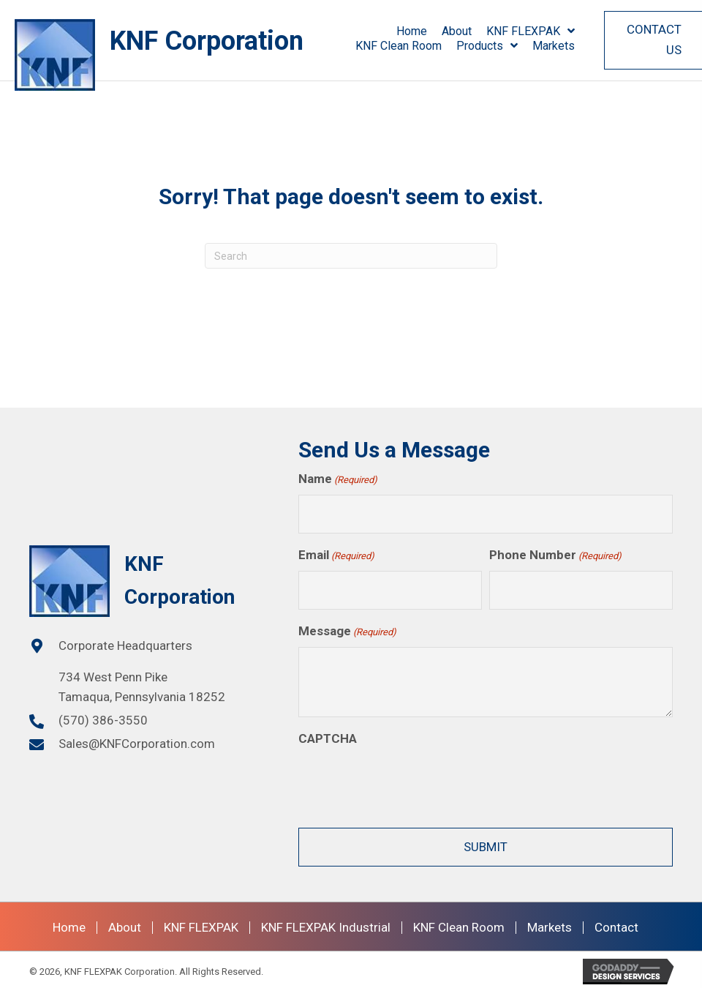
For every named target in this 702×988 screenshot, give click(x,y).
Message (347, 628)
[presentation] (409, 780)
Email (336, 554)
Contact (616, 924)
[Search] (351, 256)
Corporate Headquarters (125, 643)
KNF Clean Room (459, 924)
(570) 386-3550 (103, 718)
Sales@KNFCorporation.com (136, 742)
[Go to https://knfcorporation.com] (149, 579)
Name (337, 479)
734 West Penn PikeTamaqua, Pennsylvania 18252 (141, 684)
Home (69, 924)
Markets (549, 924)
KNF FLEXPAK (201, 924)
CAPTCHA (327, 734)
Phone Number (555, 554)
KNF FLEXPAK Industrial (325, 924)
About (124, 924)
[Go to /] (165, 55)
